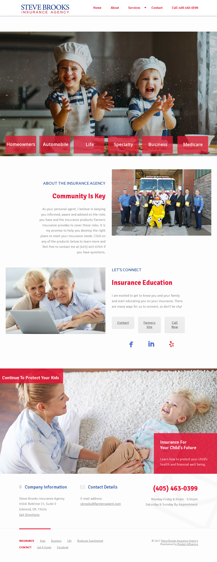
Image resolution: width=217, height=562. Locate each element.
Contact (156, 8)
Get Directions (29, 515)
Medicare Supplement (90, 541)
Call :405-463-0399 (185, 8)
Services (134, 8)
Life (69, 541)
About (115, 8)
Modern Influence (187, 544)
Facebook (62, 547)
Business (56, 541)
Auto (42, 541)
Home (97, 8)
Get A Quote (44, 547)
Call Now (175, 325)
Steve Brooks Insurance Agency (179, 541)
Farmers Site (149, 325)
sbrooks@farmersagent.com (100, 504)
